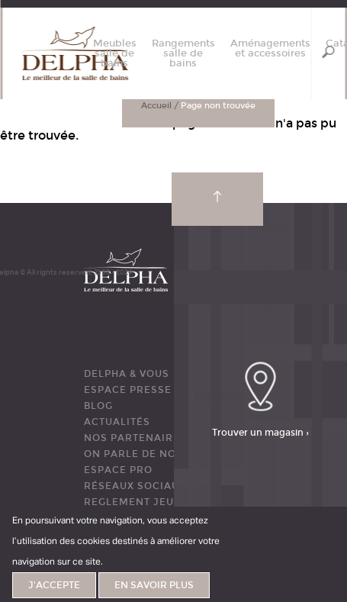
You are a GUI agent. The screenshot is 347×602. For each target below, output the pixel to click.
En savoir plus (154, 585)
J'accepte (54, 585)
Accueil (156, 106)
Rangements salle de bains (183, 54)
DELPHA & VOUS (126, 374)
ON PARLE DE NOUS (137, 454)
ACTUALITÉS (117, 422)
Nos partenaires (135, 438)
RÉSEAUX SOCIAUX (135, 486)
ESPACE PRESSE (128, 390)
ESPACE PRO (118, 470)
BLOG (98, 406)
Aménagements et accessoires (270, 49)
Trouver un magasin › (260, 432)
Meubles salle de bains (115, 54)
